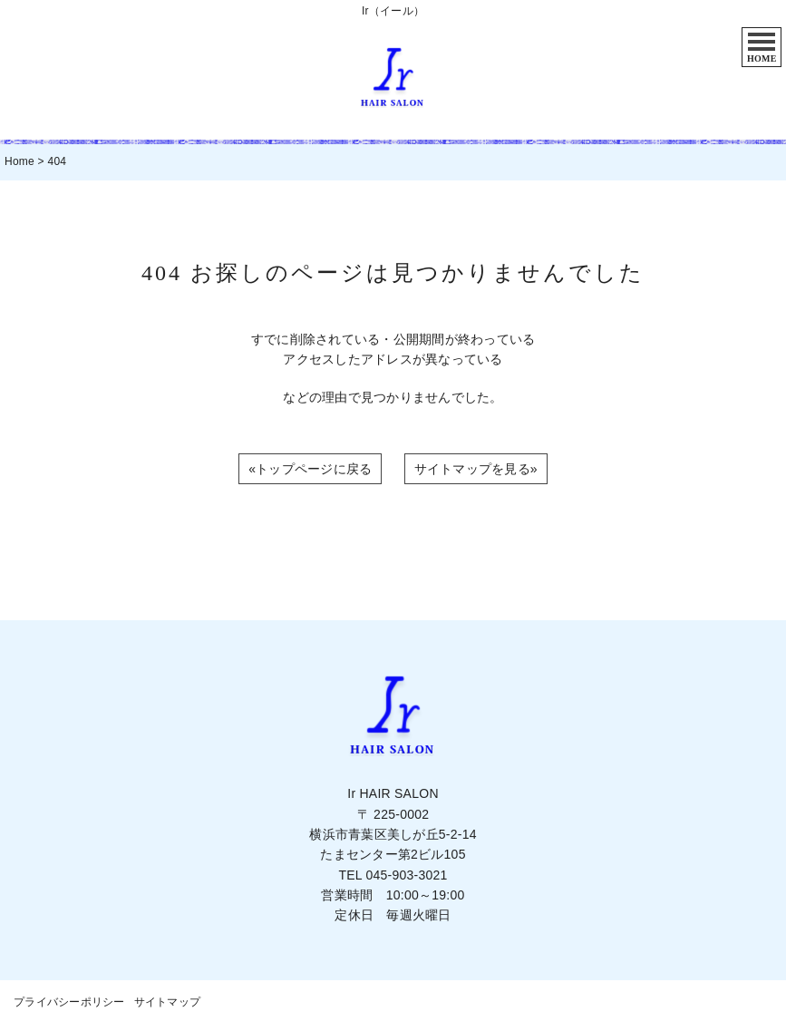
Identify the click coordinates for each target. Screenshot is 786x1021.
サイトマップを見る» (476, 469)
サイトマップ (167, 1002)
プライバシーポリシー (69, 1002)
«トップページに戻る (310, 469)
